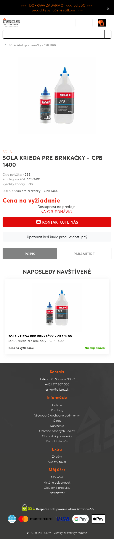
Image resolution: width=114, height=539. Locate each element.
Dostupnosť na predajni (57, 206)
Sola (7, 151)
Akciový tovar (57, 462)
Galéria (57, 405)
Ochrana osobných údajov (57, 431)
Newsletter (57, 493)
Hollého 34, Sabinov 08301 (57, 379)
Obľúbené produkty (57, 488)
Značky (57, 456)
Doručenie (57, 426)
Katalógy (57, 410)
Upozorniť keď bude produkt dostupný (57, 236)
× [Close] (108, 7)
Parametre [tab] (84, 253)
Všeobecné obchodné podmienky (57, 415)
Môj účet (57, 477)
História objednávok (57, 482)
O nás (57, 420)
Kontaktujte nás (57, 222)
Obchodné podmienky (57, 436)
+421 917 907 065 (57, 384)
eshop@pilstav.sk (57, 389)
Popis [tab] (30, 253)
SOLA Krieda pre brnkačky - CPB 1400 (32, 45)
